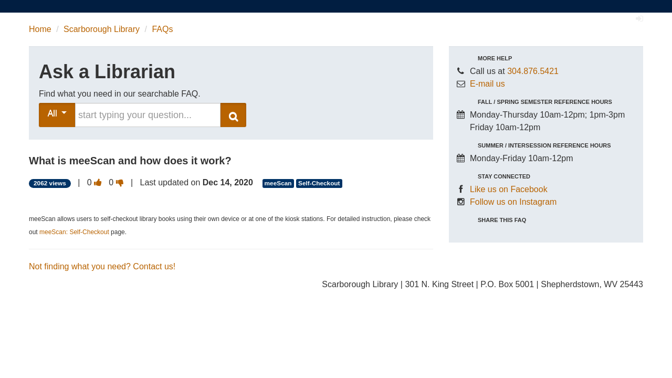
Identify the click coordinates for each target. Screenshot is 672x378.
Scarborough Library (102, 29)
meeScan (278, 183)
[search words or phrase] (147, 115)
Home (40, 29)
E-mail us (487, 83)
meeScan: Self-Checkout (74, 232)
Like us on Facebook (509, 189)
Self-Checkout (319, 183)
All (57, 113)
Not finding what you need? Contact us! (102, 266)
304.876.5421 (533, 71)
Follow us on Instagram (513, 201)
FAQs (162, 29)
